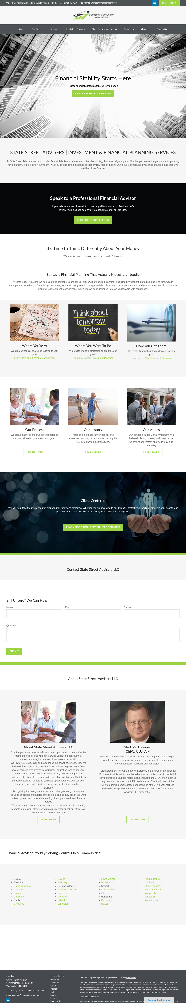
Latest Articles (56, 1001)
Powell (104, 904)
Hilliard (61, 900)
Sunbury (149, 882)
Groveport (63, 896)
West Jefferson (153, 889)
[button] (22, 29)
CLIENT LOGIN (169, 3)
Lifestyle (54, 998)
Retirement (55, 979)
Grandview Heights (68, 889)
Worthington (151, 900)
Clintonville (19, 889)
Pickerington (107, 900)
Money (53, 995)
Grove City (63, 893)
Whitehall (150, 896)
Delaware (19, 896)
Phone (127, 607)
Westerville (151, 893)
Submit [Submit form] (14, 651)
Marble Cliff (107, 882)
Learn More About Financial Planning (151, 358)
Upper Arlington (153, 886)
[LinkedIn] (155, 3)
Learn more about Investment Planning (93, 358)
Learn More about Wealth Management (34, 358)
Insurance (55, 989)
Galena (61, 879)
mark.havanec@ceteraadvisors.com (99, 3)
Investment (55, 982)
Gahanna (19, 904)
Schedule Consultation (93, 220)
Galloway (62, 882)
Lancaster (63, 904)
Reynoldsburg (152, 879)
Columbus (19, 893)
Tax (52, 992)
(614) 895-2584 (68, 3)
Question (11, 625)
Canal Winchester (23, 886)
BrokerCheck (131, 978)
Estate (53, 986)
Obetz (104, 893)
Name (9, 607)
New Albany (107, 889)
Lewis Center (108, 879)
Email (68, 607)
